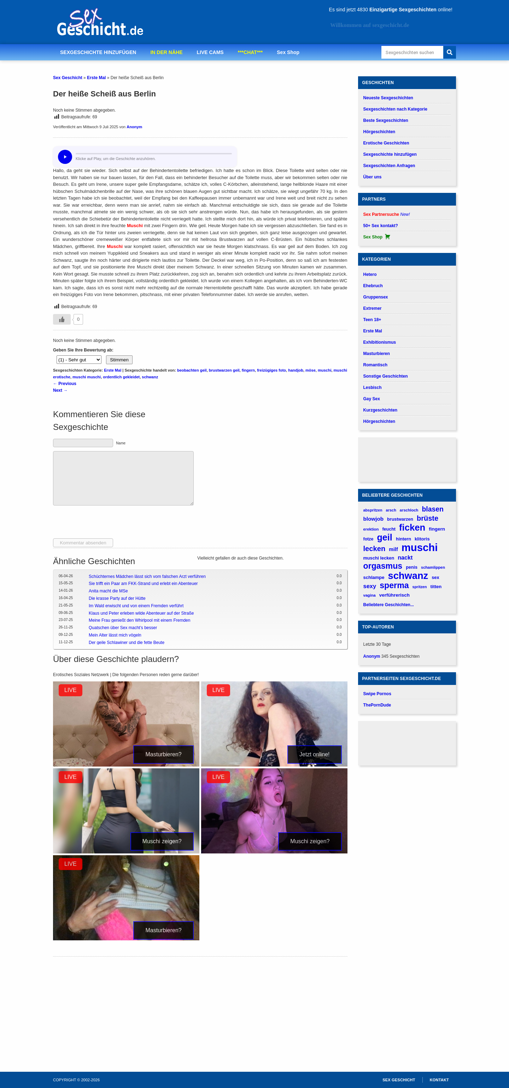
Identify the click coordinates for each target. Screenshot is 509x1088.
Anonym (134, 127)
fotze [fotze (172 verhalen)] (368, 539)
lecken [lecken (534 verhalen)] (374, 548)
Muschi (135, 225)
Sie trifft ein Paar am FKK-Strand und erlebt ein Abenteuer (143, 583)
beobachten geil (192, 370)
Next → (60, 390)
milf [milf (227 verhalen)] (393, 549)
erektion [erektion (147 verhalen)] (371, 529)
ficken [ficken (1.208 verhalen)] (412, 528)
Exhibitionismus (379, 342)
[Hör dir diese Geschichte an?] (65, 157)
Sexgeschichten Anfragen (389, 165)
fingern (248, 370)
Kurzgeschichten (380, 410)
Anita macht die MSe (108, 591)
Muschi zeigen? (162, 841)
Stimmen (119, 359)
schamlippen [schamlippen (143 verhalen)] (433, 567)
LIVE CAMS (210, 52)
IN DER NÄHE (166, 52)
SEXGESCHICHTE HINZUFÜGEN (98, 52)
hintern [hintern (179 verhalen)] (403, 539)
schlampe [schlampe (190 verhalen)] (374, 577)
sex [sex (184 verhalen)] (435, 577)
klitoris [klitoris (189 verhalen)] (422, 539)
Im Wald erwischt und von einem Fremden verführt (136, 605)
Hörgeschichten (379, 131)
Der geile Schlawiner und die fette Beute (126, 642)
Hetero (370, 274)
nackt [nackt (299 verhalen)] (405, 557)
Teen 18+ (372, 319)
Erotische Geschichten (386, 143)
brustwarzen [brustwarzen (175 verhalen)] (400, 519)
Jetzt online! (314, 754)
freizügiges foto (271, 370)
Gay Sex (371, 398)
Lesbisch (372, 387)
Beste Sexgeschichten (385, 120)
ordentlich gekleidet (121, 377)
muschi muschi (86, 377)
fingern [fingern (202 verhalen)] (437, 529)
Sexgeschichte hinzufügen (390, 154)
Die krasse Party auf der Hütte (117, 598)
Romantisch (375, 364)
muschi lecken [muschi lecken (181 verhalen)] (378, 558)
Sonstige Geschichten (385, 376)
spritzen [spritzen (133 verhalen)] (420, 587)
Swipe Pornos (377, 693)
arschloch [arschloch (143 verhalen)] (409, 510)
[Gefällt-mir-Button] (62, 319)
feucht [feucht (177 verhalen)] (389, 529)
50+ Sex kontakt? (380, 225)
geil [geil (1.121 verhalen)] (384, 537)
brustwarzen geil (224, 370)
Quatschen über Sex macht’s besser (123, 627)
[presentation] (106, 524)
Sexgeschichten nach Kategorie (395, 109)
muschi (325, 370)
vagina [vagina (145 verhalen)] (369, 595)
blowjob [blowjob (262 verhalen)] (373, 519)
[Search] (449, 52)
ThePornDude (377, 705)
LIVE (70, 690)
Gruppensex (375, 297)
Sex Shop (288, 52)
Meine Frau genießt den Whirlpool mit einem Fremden (139, 620)
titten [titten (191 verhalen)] (435, 586)
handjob (295, 370)
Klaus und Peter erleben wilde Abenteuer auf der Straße (141, 613)
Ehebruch (373, 285)
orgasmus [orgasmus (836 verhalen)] (383, 566)
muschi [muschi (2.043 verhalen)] (420, 547)
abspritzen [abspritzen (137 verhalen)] (372, 510)
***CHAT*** (250, 52)
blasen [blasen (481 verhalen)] (432, 509)
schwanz (150, 377)
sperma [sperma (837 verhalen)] (394, 585)
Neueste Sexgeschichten (388, 97)
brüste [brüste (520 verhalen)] (427, 518)
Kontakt (439, 1080)
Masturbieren (376, 353)
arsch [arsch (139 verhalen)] (391, 510)
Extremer (372, 308)
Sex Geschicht (67, 77)
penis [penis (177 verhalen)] (411, 567)
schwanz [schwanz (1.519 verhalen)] (408, 576)
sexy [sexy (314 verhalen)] (369, 586)
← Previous (64, 383)
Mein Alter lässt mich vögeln (115, 635)
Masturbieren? (163, 754)
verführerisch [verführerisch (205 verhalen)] (394, 595)
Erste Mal (96, 77)
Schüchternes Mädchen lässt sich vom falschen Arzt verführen (147, 576)
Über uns (372, 177)
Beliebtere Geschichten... (388, 604)
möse (310, 370)
